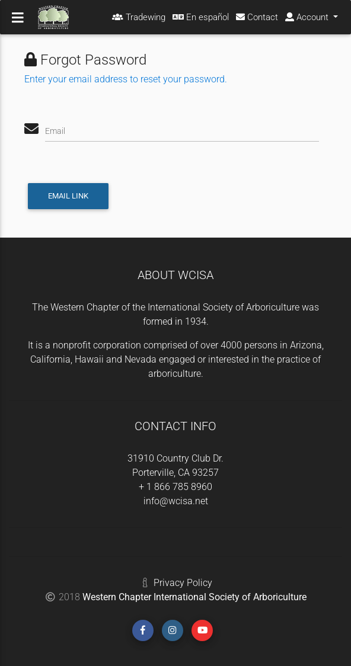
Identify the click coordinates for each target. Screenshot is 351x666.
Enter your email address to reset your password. (125, 79)
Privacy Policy (183, 582)
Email (55, 131)
